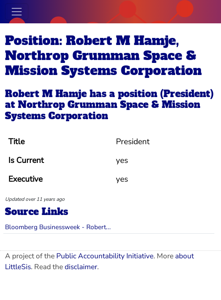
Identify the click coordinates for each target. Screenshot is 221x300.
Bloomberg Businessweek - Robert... (58, 226)
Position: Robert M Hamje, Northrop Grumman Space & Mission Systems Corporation (103, 55)
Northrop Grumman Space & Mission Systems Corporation (102, 110)
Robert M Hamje (46, 94)
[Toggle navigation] (16, 11)
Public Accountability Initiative (104, 256)
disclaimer (81, 267)
